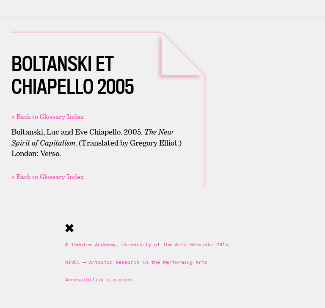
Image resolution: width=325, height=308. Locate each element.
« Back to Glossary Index (47, 116)
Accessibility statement (99, 279)
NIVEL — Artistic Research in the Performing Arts (136, 262)
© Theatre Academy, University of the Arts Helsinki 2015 (146, 244)
